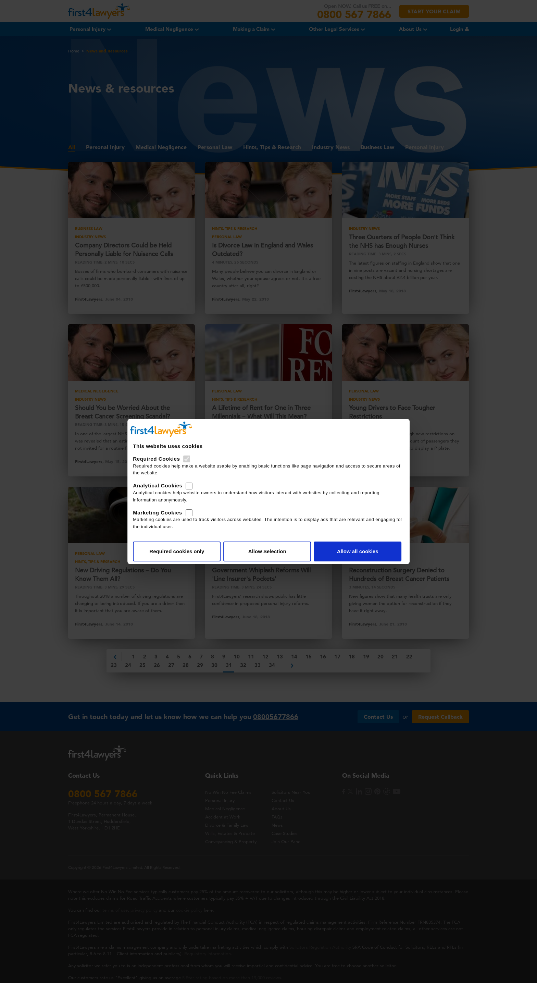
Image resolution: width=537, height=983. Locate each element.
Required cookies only (181, 551)
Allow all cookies (353, 551)
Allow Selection (267, 551)
